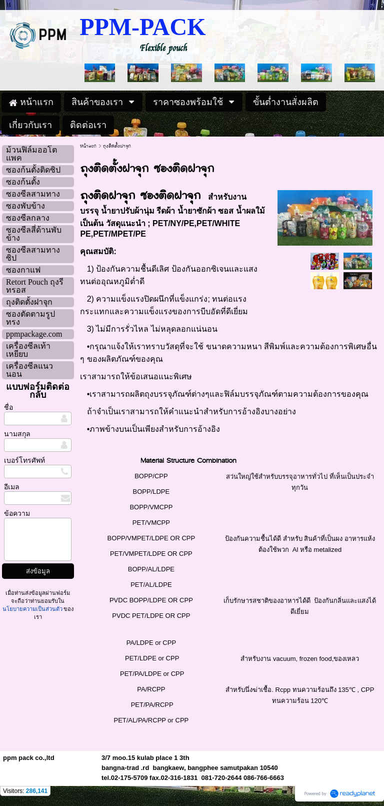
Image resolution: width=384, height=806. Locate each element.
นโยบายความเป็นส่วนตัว (33, 609)
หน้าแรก (88, 146)
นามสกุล (17, 434)
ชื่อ (8, 407)
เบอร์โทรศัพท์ (24, 460)
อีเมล (12, 487)
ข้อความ (17, 513)
